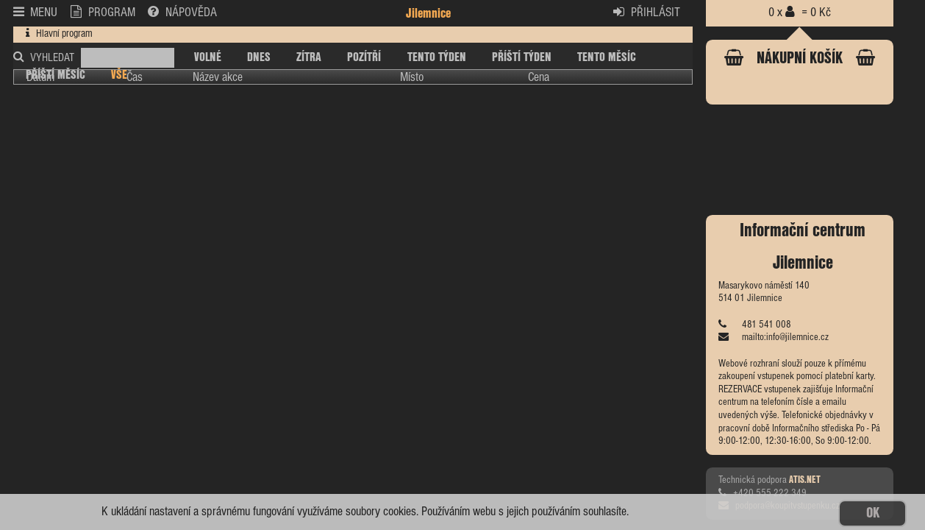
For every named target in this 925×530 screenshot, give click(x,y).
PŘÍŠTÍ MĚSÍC (55, 75)
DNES (259, 57)
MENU (35, 12)
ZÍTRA (308, 57)
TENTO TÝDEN (436, 57)
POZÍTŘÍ (364, 57)
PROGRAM (103, 12)
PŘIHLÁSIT (646, 12)
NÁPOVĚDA (182, 12)
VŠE (119, 75)
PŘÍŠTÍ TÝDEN (521, 57)
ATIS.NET (805, 480)
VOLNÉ (207, 57)
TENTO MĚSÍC (606, 57)
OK (872, 513)
